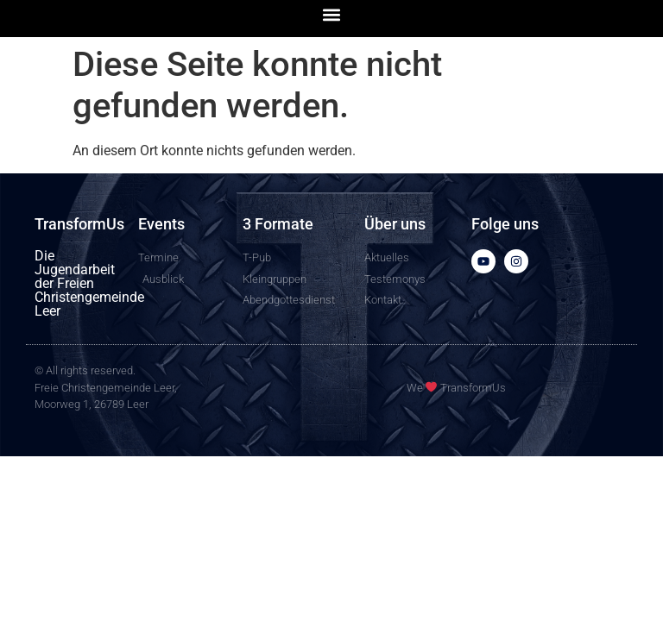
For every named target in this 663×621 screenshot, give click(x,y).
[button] (332, 14)
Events (161, 224)
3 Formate (278, 224)
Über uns (395, 224)
